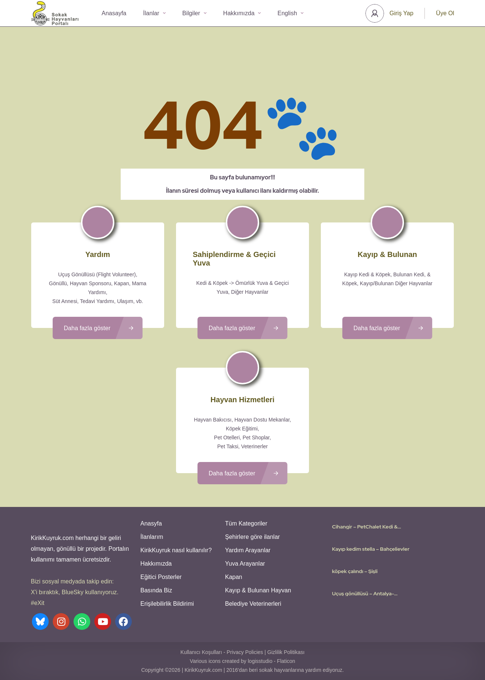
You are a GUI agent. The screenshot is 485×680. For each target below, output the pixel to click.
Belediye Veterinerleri (253, 604)
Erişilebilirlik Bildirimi (167, 604)
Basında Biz (156, 590)
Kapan (233, 577)
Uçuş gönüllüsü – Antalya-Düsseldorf (363, 593)
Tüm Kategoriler (246, 523)
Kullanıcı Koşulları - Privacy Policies (221, 652)
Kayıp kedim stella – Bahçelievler (371, 549)
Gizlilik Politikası (286, 652)
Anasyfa (151, 523)
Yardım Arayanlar (247, 550)
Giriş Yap (401, 13)
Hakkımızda (242, 13)
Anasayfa (114, 13)
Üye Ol (445, 13)
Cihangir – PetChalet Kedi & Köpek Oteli (365, 526)
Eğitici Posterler (161, 577)
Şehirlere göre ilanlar (252, 537)
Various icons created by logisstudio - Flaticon (242, 661)
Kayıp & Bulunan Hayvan (258, 590)
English (290, 13)
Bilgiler (194, 13)
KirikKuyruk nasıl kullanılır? (176, 550)
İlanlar (154, 13)
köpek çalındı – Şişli (355, 571)
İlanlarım (151, 537)
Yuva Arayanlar (245, 563)
